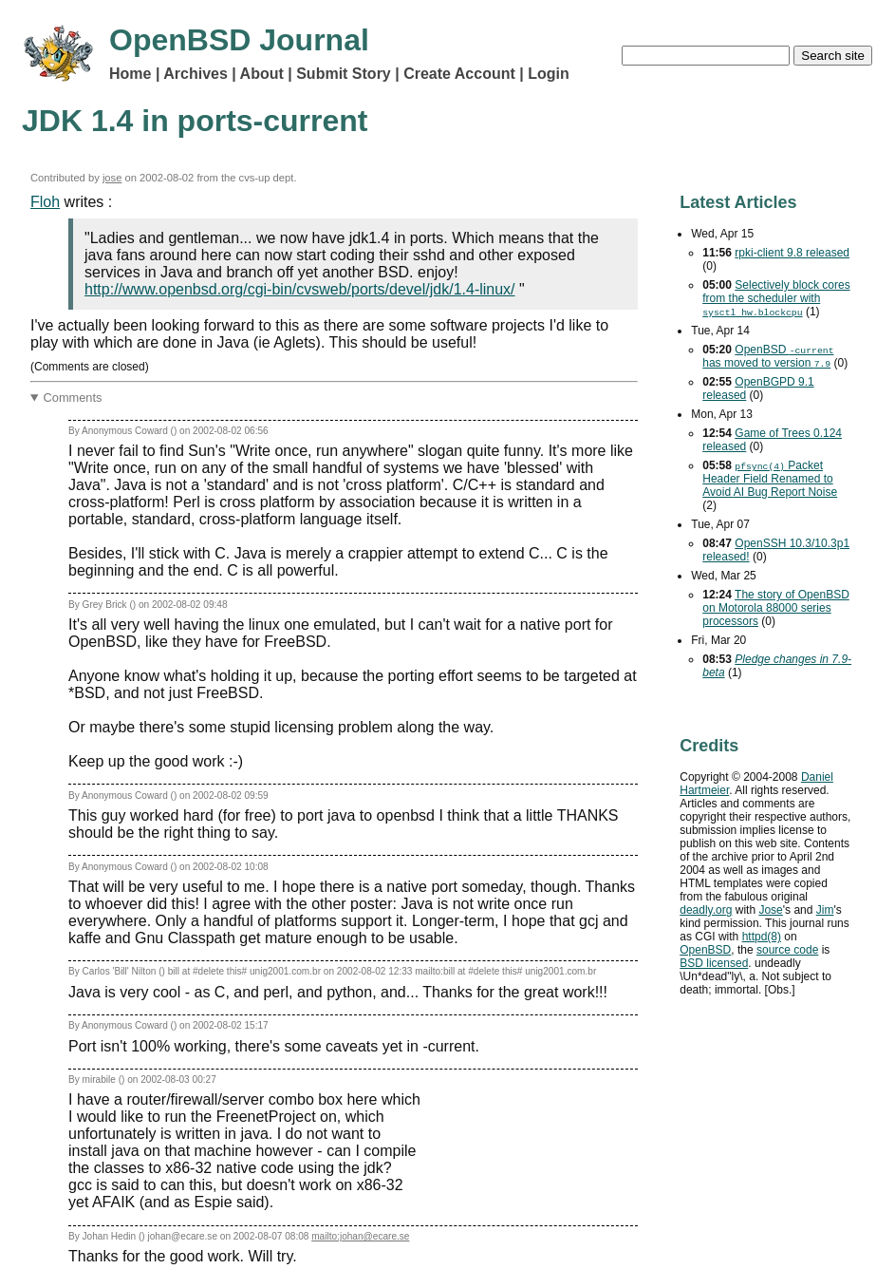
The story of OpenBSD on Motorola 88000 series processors (775, 608)
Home (130, 74)
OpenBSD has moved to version (767, 356)
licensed (714, 963)
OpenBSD (705, 950)
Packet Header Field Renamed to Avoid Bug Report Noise (769, 479)
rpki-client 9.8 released (792, 252)
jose (112, 177)
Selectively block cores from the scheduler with (775, 298)
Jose (770, 910)
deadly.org (706, 910)
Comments (73, 397)
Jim (825, 910)
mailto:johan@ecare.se (360, 1236)
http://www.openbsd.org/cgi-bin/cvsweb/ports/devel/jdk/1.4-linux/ (299, 289)
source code (787, 950)
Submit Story (343, 74)
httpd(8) (761, 936)
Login (548, 74)
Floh (45, 202)
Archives (195, 74)
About (262, 74)
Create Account (459, 74)
